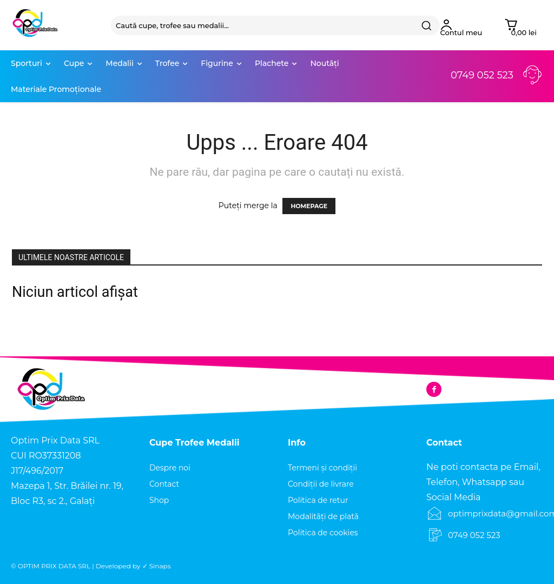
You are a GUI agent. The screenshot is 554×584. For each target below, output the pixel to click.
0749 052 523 (482, 75)
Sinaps (160, 566)
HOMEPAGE (309, 206)
